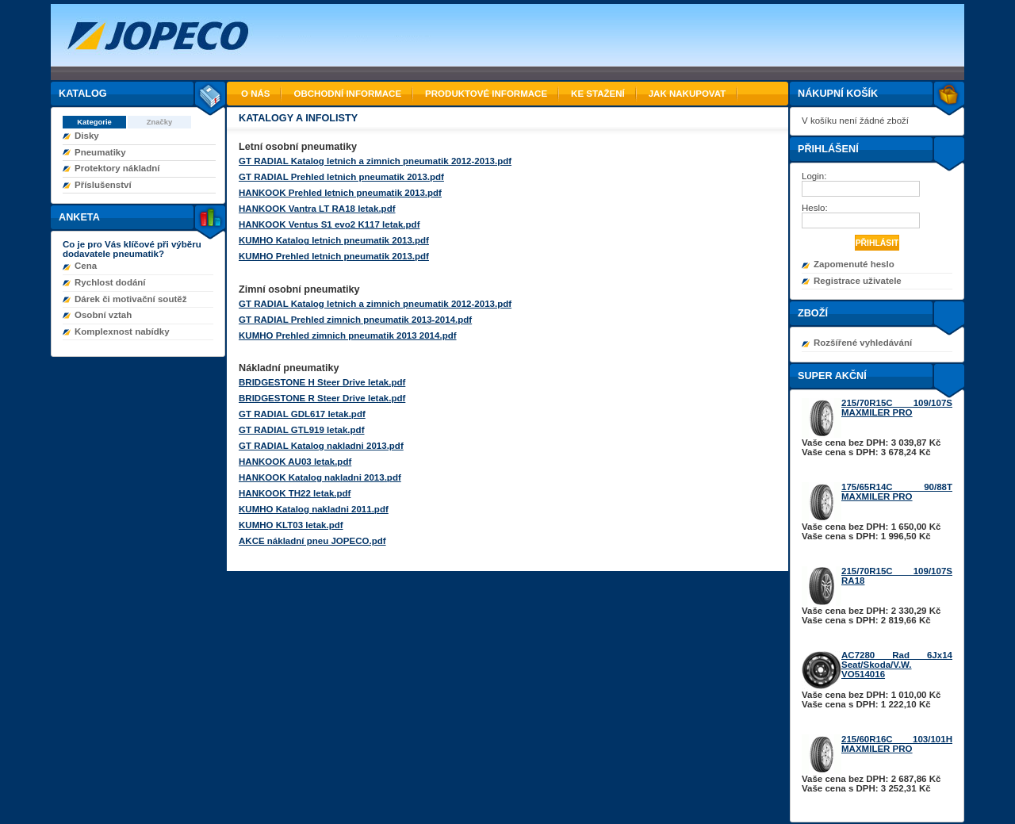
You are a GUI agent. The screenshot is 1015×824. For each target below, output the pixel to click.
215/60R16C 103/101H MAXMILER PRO (896, 743)
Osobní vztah (103, 315)
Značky (160, 121)
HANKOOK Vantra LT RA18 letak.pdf (317, 208)
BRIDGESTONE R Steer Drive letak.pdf (322, 398)
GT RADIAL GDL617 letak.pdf (302, 414)
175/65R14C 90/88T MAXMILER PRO (896, 491)
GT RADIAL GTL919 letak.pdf (301, 430)
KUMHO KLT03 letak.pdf (291, 525)
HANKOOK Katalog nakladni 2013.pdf (320, 477)
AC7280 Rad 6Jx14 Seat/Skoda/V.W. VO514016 (896, 664)
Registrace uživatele (858, 281)
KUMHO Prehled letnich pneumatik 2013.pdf (334, 256)
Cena (86, 265)
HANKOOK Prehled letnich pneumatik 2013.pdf (340, 192)
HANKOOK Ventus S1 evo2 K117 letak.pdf (329, 224)
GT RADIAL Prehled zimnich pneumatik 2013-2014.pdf (355, 319)
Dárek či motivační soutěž (130, 299)
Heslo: (816, 208)
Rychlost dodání (110, 282)
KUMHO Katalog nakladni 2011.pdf (314, 509)
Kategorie (94, 121)
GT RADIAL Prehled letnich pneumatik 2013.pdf (341, 177)
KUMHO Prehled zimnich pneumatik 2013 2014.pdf (348, 335)
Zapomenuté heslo (854, 264)
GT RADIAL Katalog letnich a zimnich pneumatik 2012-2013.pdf (375, 161)
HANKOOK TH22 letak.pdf (294, 493)
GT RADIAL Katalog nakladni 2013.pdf (321, 445)
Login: (815, 176)
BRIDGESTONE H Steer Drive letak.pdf (322, 382)
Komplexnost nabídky (122, 331)
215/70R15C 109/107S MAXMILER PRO (896, 407)
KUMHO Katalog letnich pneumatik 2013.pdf (334, 240)
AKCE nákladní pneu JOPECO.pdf (312, 541)
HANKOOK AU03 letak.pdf (295, 461)
